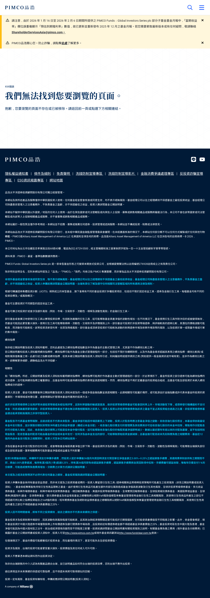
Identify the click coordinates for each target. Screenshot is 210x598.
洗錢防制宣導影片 (122, 174)
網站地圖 (56, 180)
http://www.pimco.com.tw (79, 533)
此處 (64, 43)
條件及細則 (42, 174)
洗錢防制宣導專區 (89, 174)
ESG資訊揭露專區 (30, 180)
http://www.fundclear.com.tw (135, 533)
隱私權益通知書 (16, 174)
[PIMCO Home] (20, 7)
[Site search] (190, 7)
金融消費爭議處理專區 (157, 174)
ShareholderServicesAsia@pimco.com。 (39, 32)
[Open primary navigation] (201, 7)
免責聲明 (64, 174)
